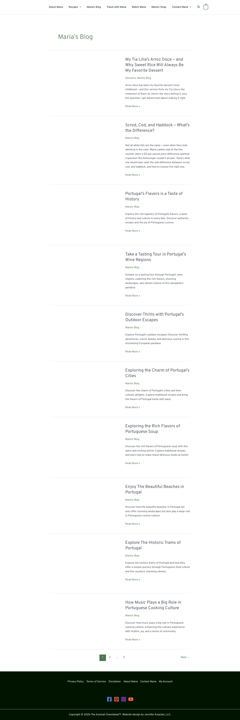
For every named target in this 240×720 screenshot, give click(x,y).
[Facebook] (109, 699)
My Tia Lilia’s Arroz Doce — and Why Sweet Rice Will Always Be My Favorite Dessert (154, 65)
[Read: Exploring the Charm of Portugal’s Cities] (82, 386)
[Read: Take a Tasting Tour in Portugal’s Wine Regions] (82, 272)
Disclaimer (115, 681)
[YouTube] (130, 699)
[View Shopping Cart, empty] (204, 7)
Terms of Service (96, 681)
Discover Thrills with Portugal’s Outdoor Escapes (154, 317)
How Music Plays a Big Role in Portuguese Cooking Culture (153, 605)
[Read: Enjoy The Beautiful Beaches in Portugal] (82, 506)
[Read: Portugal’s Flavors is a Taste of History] (82, 215)
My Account (166, 681)
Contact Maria (180, 7)
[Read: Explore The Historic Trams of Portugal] (82, 564)
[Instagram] (123, 699)
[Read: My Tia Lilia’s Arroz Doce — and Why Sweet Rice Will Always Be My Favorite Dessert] (82, 78)
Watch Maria (138, 7)
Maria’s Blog (94, 7)
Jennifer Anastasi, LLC (157, 714)
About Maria (57, 7)
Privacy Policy (76, 681)
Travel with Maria (116, 7)
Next (185, 657)
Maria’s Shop (158, 7)
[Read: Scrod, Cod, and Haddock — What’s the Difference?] (82, 146)
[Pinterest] (116, 699)
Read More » (132, 106)
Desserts (130, 78)
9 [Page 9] (124, 657)
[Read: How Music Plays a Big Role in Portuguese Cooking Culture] (77, 619)
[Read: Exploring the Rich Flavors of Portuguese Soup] (82, 448)
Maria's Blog (144, 78)
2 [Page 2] (110, 657)
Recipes (75, 7)
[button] (80, 7)
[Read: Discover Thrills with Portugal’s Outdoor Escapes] (82, 331)
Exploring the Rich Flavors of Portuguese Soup (152, 429)
